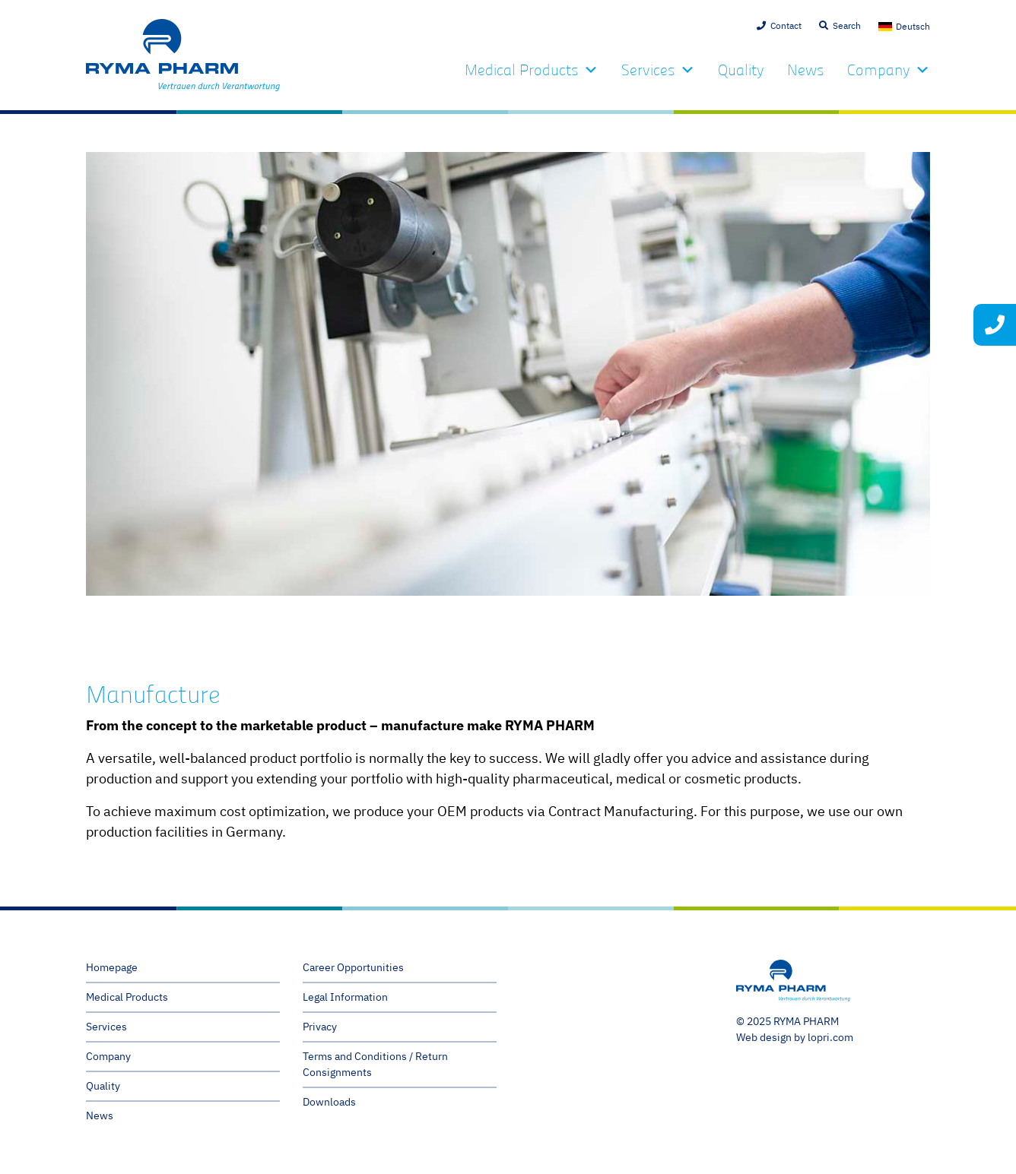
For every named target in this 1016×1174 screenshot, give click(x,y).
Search (847, 25)
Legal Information (345, 997)
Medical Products (531, 70)
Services (658, 70)
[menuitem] (904, 26)
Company (888, 70)
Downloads (329, 1102)
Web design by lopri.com (794, 1037)
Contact (786, 25)
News (805, 70)
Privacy (320, 1026)
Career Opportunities (353, 967)
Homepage (112, 967)
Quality (741, 70)
